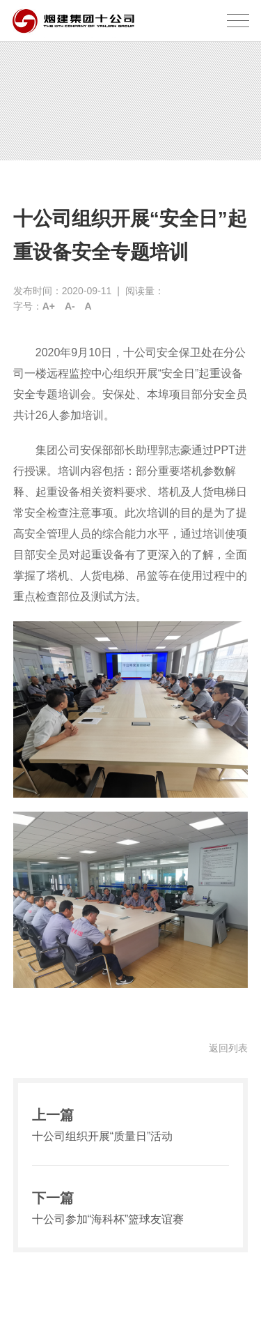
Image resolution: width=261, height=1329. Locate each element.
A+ (48, 306)
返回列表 (228, 1048)
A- (70, 306)
